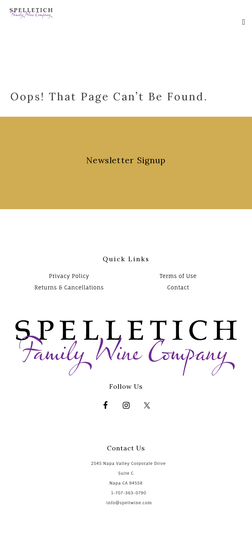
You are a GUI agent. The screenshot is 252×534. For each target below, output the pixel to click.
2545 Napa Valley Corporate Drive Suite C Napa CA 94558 (128, 473)
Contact (178, 287)
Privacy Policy (69, 276)
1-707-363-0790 (128, 492)
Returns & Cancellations (69, 287)
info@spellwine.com (129, 502)
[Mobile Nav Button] (244, 23)
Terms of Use (178, 276)
